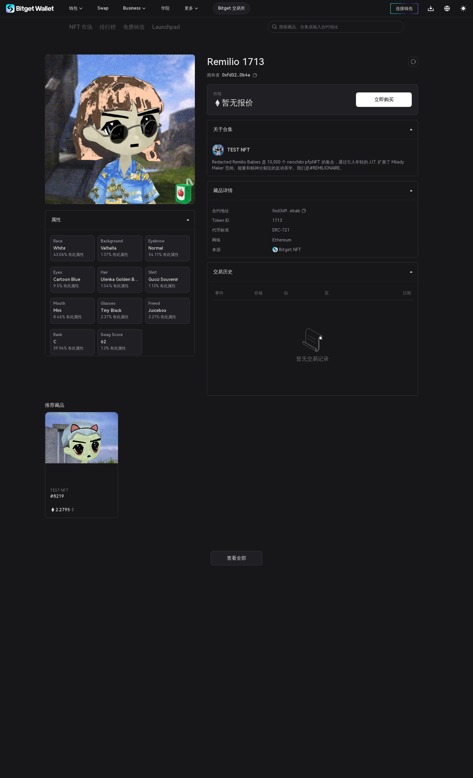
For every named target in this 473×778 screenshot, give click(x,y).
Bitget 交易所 (231, 8)
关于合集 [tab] (313, 129)
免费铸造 (134, 27)
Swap (103, 8)
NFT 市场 (80, 27)
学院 (165, 8)
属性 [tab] (120, 220)
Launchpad (166, 27)
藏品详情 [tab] (313, 190)
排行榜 (108, 27)
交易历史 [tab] (313, 272)
